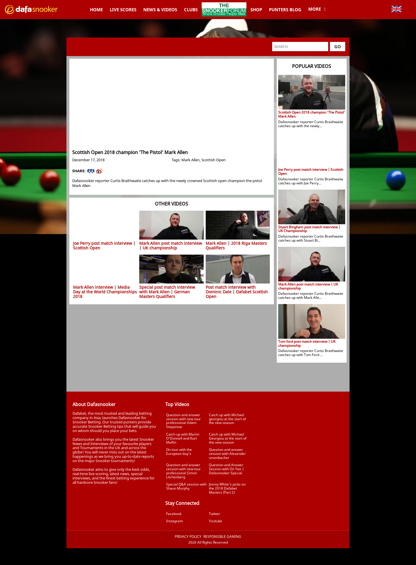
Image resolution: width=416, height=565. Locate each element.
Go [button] (337, 46)
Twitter (214, 513)
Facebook (173, 513)
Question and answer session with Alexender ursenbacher (227, 453)
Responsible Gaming (222, 537)
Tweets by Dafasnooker (300, 400)
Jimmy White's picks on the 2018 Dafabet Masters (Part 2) (227, 488)
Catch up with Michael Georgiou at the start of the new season (227, 438)
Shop (256, 9)
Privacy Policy (188, 537)
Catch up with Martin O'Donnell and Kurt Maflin (182, 438)
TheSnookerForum (224, 5)
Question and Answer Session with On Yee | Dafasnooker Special (226, 468)
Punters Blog (285, 9)
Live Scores (123, 9)
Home (96, 9)
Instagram (174, 520)
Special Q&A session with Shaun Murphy (186, 486)
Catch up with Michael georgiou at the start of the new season (227, 418)
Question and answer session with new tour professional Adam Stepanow (183, 420)
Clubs (191, 9)
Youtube (215, 520)
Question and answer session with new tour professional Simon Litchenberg (183, 470)
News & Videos (160, 9)
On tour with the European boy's (179, 451)
